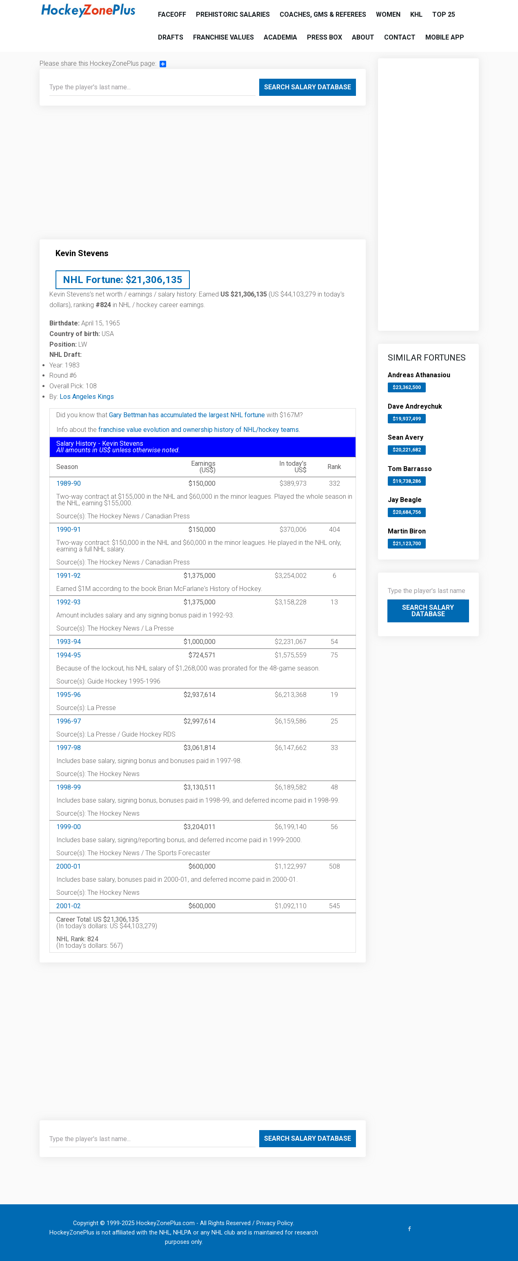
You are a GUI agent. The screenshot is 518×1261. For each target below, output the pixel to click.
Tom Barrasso (410, 469)
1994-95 (68, 655)
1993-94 (68, 642)
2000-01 (68, 866)
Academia (280, 37)
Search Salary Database (307, 87)
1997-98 (68, 748)
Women (388, 14)
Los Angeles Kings (87, 396)
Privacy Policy (274, 1223)
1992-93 (68, 602)
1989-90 (68, 483)
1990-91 (68, 529)
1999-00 (68, 827)
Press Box (324, 37)
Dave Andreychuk (415, 406)
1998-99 (68, 787)
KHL (416, 14)
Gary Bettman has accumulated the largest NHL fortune (187, 415)
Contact (400, 37)
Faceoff (172, 14)
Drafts (170, 37)
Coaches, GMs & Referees (323, 14)
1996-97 (68, 721)
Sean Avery (405, 437)
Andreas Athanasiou (419, 375)
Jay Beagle (405, 500)
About (363, 37)
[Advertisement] (203, 176)
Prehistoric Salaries (233, 14)
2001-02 (68, 906)
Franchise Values (223, 37)
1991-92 (68, 576)
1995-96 (68, 695)
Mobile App (444, 37)
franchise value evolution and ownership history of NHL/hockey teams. (199, 430)
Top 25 (443, 14)
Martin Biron (407, 531)
